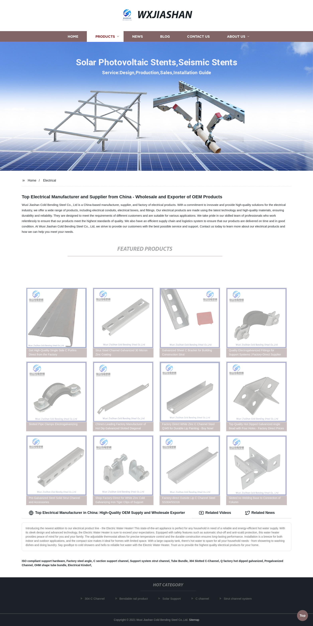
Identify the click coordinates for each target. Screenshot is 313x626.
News (137, 36)
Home (73, 36)
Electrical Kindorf (79, 565)
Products (105, 36)
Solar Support (173, 598)
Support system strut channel (149, 561)
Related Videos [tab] (215, 512)
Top (303, 615)
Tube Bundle (179, 561)
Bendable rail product (135, 598)
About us (236, 36)
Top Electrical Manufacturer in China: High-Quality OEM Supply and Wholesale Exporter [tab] (107, 512)
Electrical (49, 180)
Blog (165, 36)
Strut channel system (240, 598)
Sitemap (194, 619)
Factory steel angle (79, 561)
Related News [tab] (260, 512)
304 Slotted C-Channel (204, 561)
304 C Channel (97, 598)
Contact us (198, 36)
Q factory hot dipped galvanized (242, 561)
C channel (204, 598)
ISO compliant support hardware (43, 561)
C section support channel (111, 561)
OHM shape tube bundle (50, 565)
